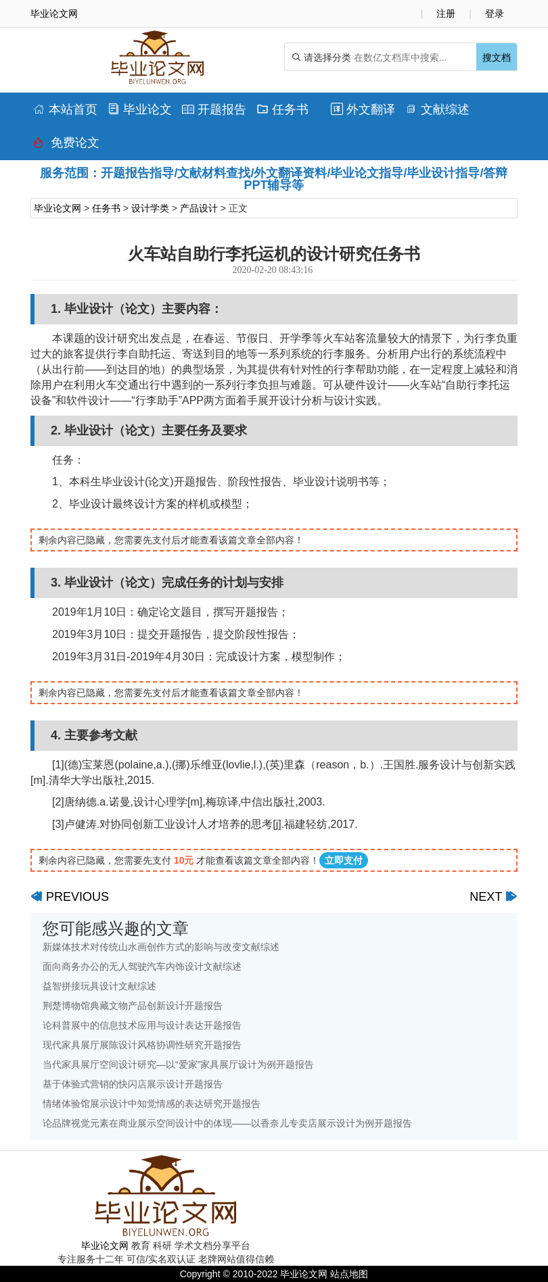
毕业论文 (140, 109)
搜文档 (496, 57)
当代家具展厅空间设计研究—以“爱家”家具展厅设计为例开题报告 (178, 1064)
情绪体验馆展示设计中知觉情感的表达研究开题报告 (151, 1103)
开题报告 (214, 109)
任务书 (282, 109)
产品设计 (199, 208)
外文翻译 (363, 109)
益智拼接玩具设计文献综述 (99, 986)
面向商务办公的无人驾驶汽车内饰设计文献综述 (142, 966)
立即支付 (344, 860)
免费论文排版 (66, 146)
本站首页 (65, 109)
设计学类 (150, 208)
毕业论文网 (57, 208)
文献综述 (437, 109)
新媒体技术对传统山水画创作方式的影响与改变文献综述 (161, 946)
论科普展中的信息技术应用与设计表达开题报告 (142, 1025)
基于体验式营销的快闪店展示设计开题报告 (133, 1084)
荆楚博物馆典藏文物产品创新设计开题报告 (133, 1005)
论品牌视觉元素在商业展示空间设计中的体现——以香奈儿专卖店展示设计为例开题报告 (227, 1123)
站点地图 (349, 1273)
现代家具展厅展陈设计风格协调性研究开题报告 (142, 1044)
